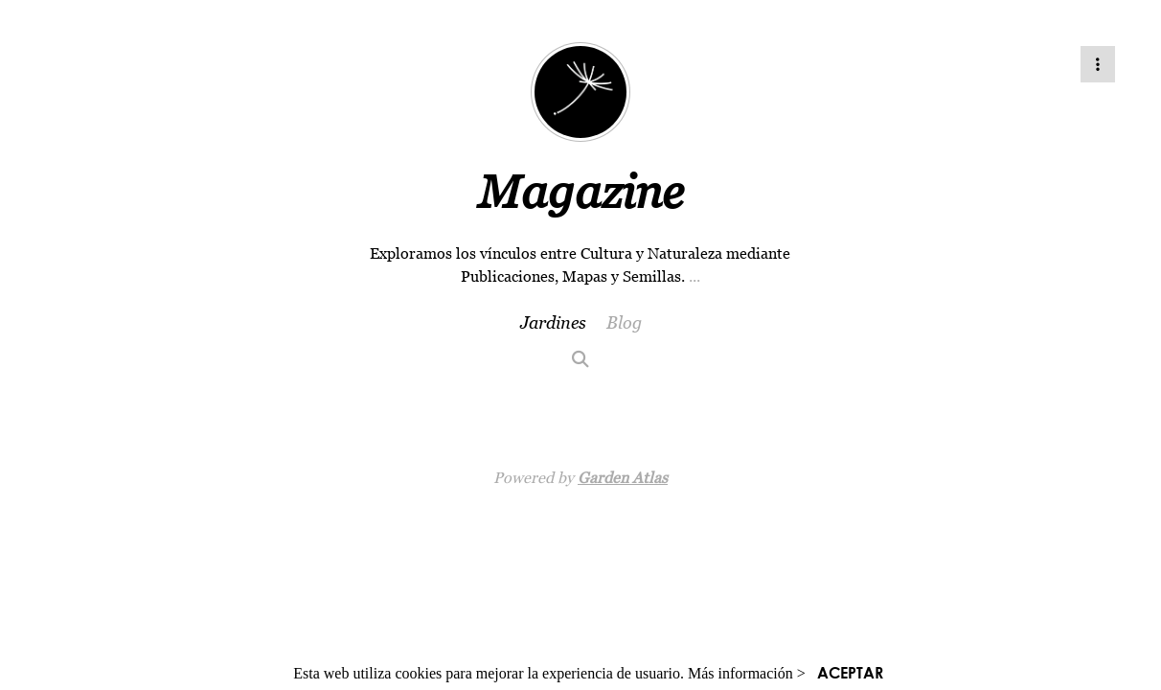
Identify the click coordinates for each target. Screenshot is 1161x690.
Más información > (747, 673)
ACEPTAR (850, 672)
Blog (624, 322)
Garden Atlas (623, 477)
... (694, 276)
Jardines (553, 322)
